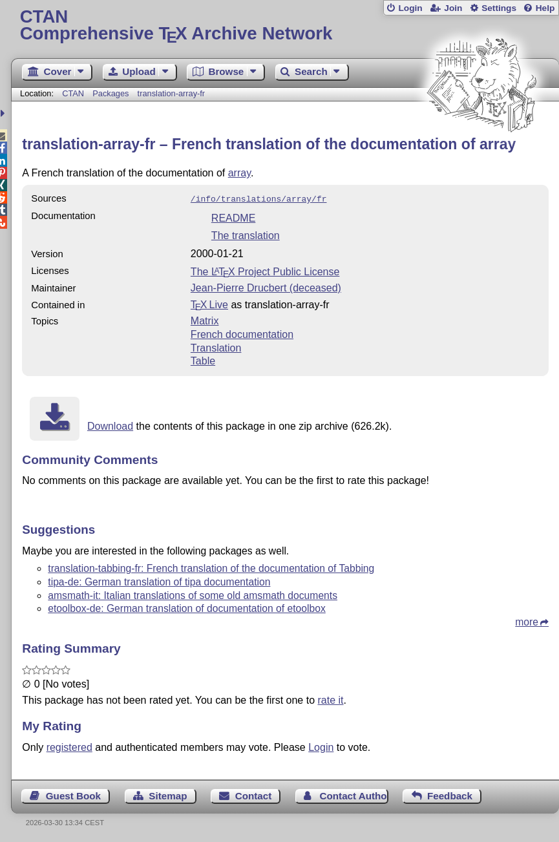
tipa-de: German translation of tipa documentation (159, 580)
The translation (245, 234)
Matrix (205, 319)
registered (69, 746)
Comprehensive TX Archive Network (285, 25)
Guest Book (73, 794)
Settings (498, 8)
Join (453, 8)
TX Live (209, 303)
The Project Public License (265, 270)
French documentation (242, 333)
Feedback (449, 794)
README (233, 216)
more (526, 620)
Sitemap (168, 794)
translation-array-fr (172, 93)
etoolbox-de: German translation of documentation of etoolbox (187, 607)
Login (410, 8)
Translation (216, 346)
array (239, 172)
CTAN (73, 93)
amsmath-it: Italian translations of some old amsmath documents (192, 594)
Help (545, 8)
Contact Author (354, 794)
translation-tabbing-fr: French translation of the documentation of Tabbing (211, 567)
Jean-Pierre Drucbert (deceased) (266, 286)
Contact (253, 794)
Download (110, 424)
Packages (111, 93)
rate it (331, 698)
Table (203, 359)
